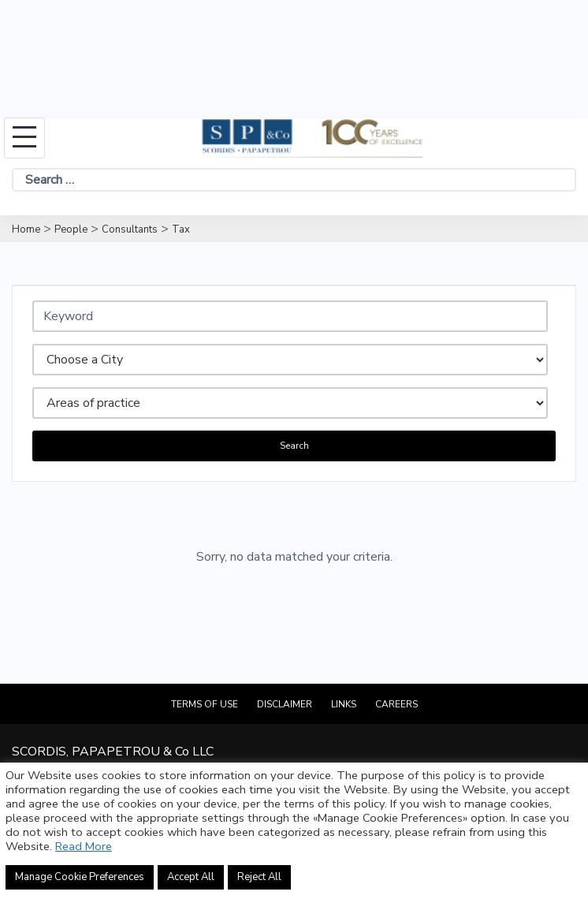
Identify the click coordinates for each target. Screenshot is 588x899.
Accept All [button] (190, 877)
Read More (83, 846)
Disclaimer (284, 704)
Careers (396, 704)
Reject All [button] (259, 877)
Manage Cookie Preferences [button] (79, 877)
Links (343, 704)
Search (294, 445)
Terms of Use (204, 704)
